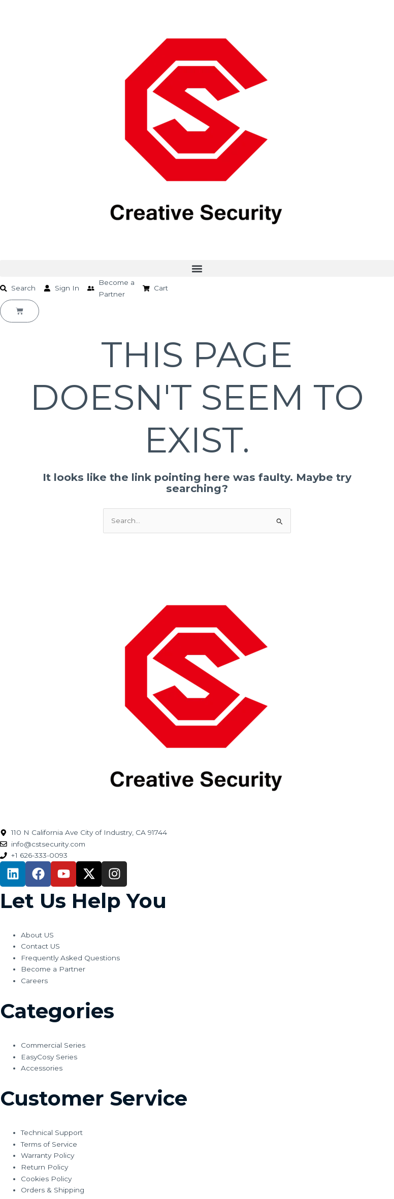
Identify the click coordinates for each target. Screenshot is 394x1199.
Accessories (41, 1068)
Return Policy (44, 1167)
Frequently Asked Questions (70, 958)
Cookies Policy (46, 1179)
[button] (197, 268)
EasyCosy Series (49, 1057)
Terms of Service (49, 1144)
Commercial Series (53, 1045)
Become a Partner (53, 969)
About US (37, 935)
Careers (34, 981)
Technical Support (52, 1132)
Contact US (40, 946)
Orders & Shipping (52, 1190)
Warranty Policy (47, 1155)
